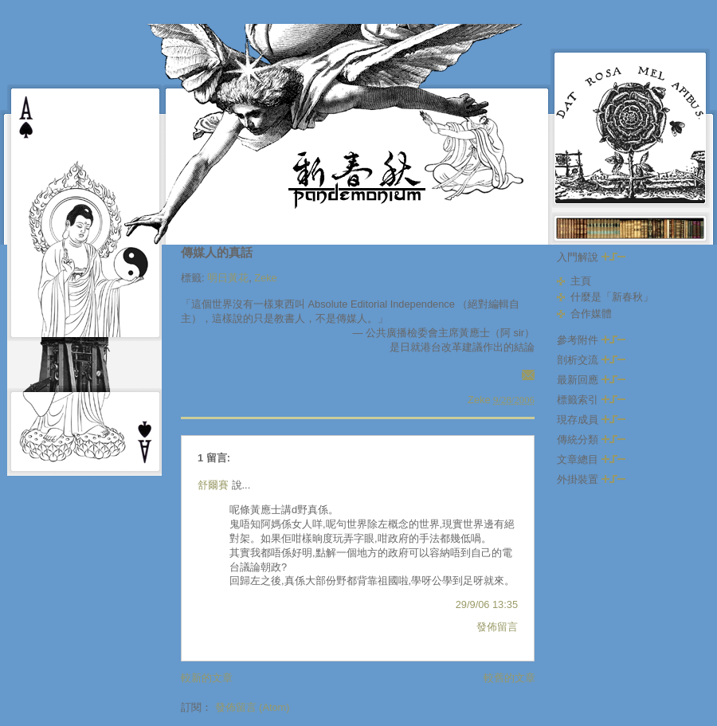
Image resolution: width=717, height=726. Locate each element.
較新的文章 (207, 678)
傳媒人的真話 (217, 252)
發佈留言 (497, 627)
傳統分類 (591, 439)
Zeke (265, 278)
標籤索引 (591, 400)
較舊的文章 (509, 678)
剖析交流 (591, 360)
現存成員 (591, 420)
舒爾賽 (213, 485)
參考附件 (591, 340)
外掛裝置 (591, 479)
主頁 (580, 281)
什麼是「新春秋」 (611, 297)
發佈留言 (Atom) (252, 707)
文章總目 (591, 459)
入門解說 (591, 257)
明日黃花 (228, 278)
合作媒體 (591, 314)
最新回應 (591, 380)
